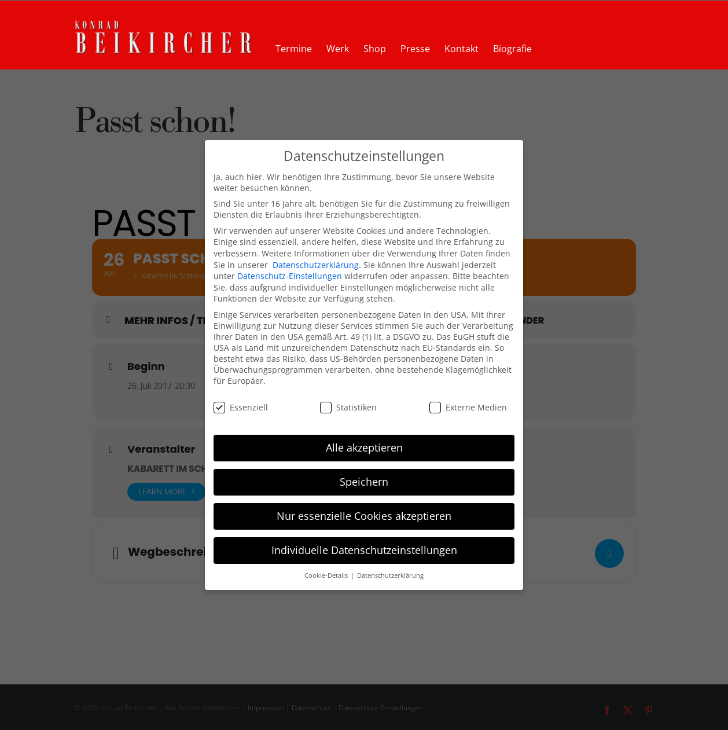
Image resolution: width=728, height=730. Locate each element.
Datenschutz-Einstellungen (289, 275)
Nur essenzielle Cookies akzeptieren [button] (364, 516)
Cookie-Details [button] (327, 575)
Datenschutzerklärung (316, 264)
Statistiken (348, 407)
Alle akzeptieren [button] (364, 447)
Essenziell (241, 407)
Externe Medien (468, 407)
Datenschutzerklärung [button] (390, 575)
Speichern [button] (364, 482)
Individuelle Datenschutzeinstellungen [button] (364, 550)
